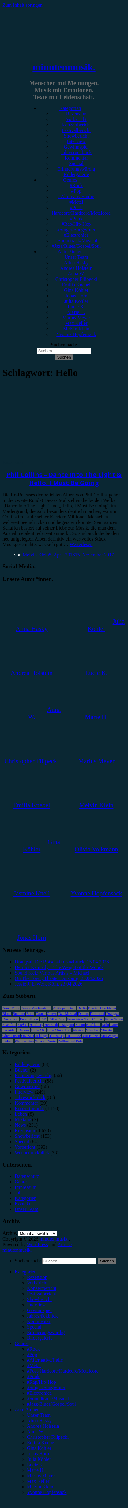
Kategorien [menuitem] (25, 1271)
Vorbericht (76, 119)
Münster (107, 1030)
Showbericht (76, 135)
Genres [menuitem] (21, 1343)
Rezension (76, 113)
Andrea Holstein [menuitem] (43, 1426)
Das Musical (67, 1014)
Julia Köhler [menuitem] (39, 1459)
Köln (105, 1025)
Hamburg (36, 1025)
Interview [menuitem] (36, 1304)
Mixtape (23, 1119)
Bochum (19, 1014)
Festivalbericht (76, 130)
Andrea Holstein (76, 268)
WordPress (37, 1244)
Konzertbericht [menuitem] (41, 1288)
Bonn (30, 1014)
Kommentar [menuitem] (38, 1321)
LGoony (23, 1030)
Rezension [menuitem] (37, 1277)
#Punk (76, 218)
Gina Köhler (76, 290)
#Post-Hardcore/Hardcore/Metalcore (81, 210)
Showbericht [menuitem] (39, 1299)
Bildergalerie (76, 174)
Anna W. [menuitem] (35, 1431)
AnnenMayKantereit (36, 1008)
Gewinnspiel (76, 146)
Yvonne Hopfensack (76, 334)
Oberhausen (11, 1036)
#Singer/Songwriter (76, 229)
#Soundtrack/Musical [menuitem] (48, 1398)
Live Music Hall (59, 1030)
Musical (79, 1030)
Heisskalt (51, 1025)
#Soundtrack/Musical (76, 240)
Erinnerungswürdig (76, 169)
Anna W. (76, 273)
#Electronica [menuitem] (39, 1393)
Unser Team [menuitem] (39, 1415)
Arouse (65, 1244)
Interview (76, 141)
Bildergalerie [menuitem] (39, 1337)
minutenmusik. (63, 67)
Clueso (52, 1014)
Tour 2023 (73, 1036)
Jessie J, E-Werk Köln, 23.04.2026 (48, 983)
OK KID (27, 1036)
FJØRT (22, 1025)
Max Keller (76, 323)
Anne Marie (11, 1008)
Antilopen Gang (64, 1008)
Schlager (41, 1036)
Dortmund (97, 1014)
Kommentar (76, 157)
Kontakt (23, 1203)
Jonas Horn (76, 295)
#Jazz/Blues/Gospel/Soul (76, 246)
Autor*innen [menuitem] (27, 1409)
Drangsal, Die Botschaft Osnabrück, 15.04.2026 (62, 961)
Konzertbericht (76, 124)
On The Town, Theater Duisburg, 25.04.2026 (59, 978)
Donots (83, 1014)
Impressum (25, 1187)
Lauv (114, 1025)
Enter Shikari (30, 1019)
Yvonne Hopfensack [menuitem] (46, 1492)
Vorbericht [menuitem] (37, 1282)
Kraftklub (93, 1025)
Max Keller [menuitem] (38, 1481)
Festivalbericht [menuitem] (41, 1293)
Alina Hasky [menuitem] (39, 1420)
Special (76, 163)
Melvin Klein (76, 328)
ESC (43, 1019)
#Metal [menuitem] (34, 1365)
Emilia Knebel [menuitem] (41, 1442)
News (20, 1125)
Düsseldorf (10, 1019)
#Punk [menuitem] (33, 1376)
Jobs (19, 1192)
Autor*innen (70, 251)
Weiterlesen (81, 544)
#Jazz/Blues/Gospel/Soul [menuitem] (51, 1404)
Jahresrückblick (76, 152)
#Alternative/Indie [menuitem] (45, 1360)
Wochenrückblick (32, 1152)
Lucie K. (76, 306)
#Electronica (76, 235)
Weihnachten (24, 1041)
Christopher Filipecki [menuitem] (48, 1437)
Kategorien (70, 108)
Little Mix (38, 1030)
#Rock (76, 185)
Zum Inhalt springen (22, 5)
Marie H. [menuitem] (36, 1470)
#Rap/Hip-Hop (76, 224)
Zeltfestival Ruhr (70, 1041)
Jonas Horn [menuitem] (38, 1453)
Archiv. (9, 1233)
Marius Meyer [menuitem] (41, 1475)
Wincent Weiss (46, 1041)
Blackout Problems (102, 1008)
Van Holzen (91, 1036)
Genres (70, 180)
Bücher (22, 1070)
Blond (6, 1014)
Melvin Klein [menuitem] (40, 1486)
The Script (57, 1036)
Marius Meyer (76, 317)
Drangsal (112, 1014)
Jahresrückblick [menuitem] (42, 1315)
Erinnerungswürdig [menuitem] (46, 1332)
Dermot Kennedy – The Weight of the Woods (59, 967)
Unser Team (76, 257)
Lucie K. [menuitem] (35, 1464)
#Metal (76, 202)
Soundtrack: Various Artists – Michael (52, 972)
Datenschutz (27, 1176)
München (93, 1030)
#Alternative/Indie (76, 196)
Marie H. (76, 312)
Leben (21, 1114)
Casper (41, 1014)
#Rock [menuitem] (33, 1349)
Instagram (66, 1025)
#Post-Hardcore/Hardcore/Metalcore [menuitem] (63, 1371)
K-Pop (80, 1025)
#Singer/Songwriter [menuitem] (46, 1387)
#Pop (76, 191)
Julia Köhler (76, 301)
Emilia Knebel (76, 284)
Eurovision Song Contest (85, 1019)
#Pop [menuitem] (32, 1354)
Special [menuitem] (34, 1326)
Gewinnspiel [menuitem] (39, 1310)
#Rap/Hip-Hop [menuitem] (41, 1382)
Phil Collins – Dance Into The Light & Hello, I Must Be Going (64, 478)
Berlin (82, 1008)
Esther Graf (57, 1019)
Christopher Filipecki (76, 279)
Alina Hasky (76, 262)
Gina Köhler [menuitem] (39, 1448)
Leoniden (9, 1030)
